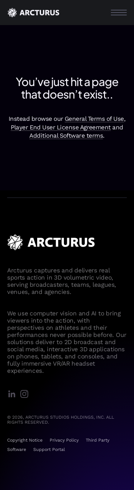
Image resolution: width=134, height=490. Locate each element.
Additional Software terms (66, 135)
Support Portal (49, 449)
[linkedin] (13, 394)
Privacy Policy (64, 440)
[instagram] (26, 394)
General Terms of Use (94, 118)
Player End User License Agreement (61, 127)
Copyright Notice (25, 440)
